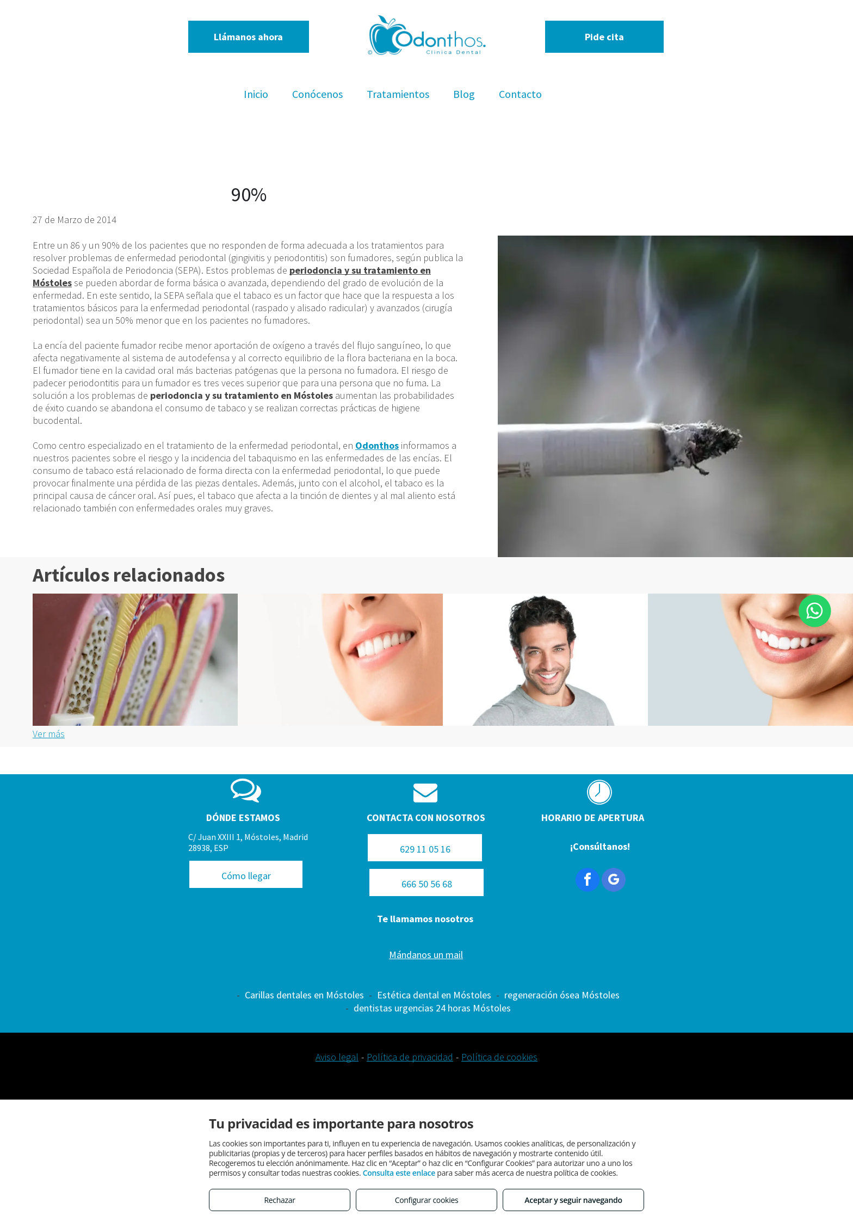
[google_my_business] (614, 881)
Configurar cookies (427, 1200)
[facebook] (587, 881)
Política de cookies (499, 1057)
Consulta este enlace (399, 1173)
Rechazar (279, 1200)
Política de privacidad (410, 1057)
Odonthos (377, 445)
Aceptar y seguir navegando (573, 1200)
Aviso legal (337, 1057)
